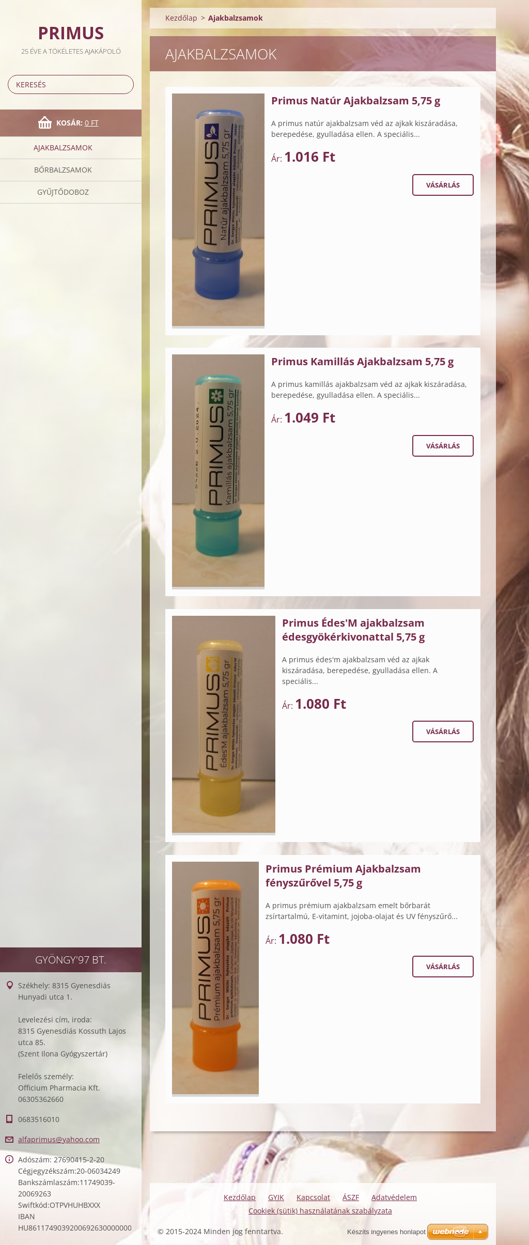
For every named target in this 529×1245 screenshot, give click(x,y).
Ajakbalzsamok (63, 147)
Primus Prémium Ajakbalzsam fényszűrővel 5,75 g (343, 876)
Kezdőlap (181, 18)
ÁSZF (351, 1197)
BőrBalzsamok (63, 170)
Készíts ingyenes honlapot (386, 1232)
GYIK (276, 1197)
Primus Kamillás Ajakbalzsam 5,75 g (362, 361)
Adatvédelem (394, 1197)
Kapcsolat (313, 1197)
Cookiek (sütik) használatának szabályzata (320, 1211)
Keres (124, 84)
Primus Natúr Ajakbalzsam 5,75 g (355, 100)
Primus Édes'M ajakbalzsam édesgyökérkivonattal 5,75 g (353, 630)
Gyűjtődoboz (63, 192)
